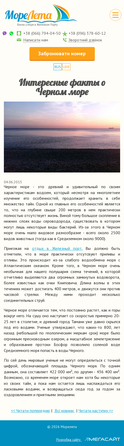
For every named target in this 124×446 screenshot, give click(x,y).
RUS (58, 67)
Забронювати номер (62, 53)
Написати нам (35, 40)
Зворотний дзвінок (85, 40)
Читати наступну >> (96, 410)
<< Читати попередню (30, 410)
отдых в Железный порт (57, 248)
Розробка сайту (88, 439)
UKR (66, 67)
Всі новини (64, 410)
